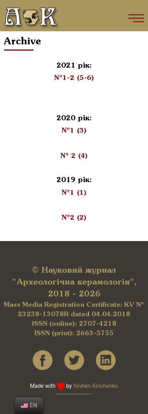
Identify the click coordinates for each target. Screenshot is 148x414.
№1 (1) (74, 193)
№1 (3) (74, 130)
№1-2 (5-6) (74, 78)
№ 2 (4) (74, 156)
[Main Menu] (136, 18)
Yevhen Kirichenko (95, 386)
